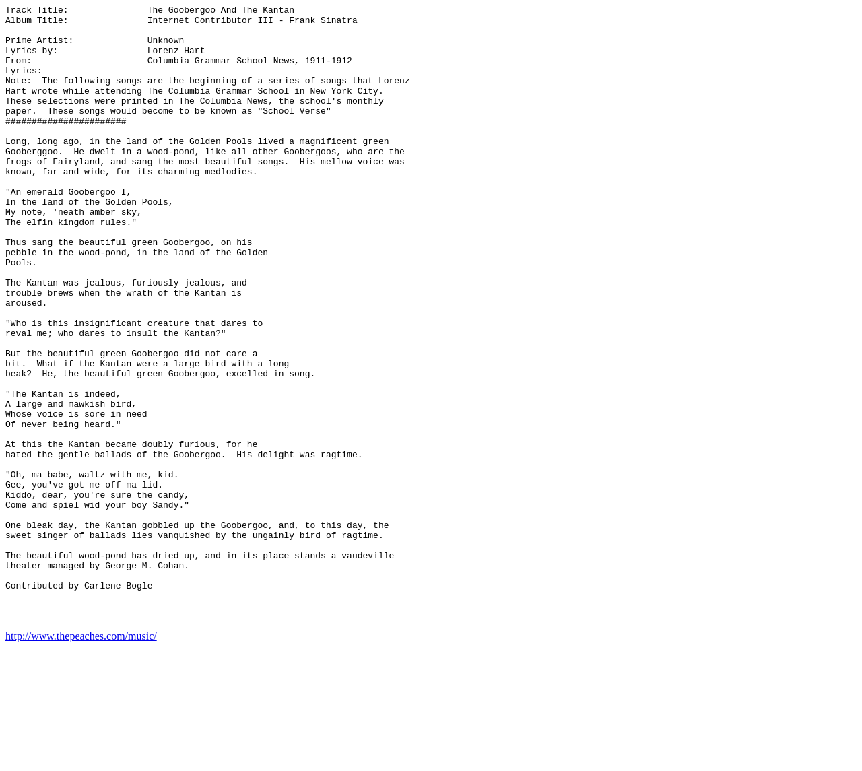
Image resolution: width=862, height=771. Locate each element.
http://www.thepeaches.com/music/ (81, 759)
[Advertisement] (803, 207)
